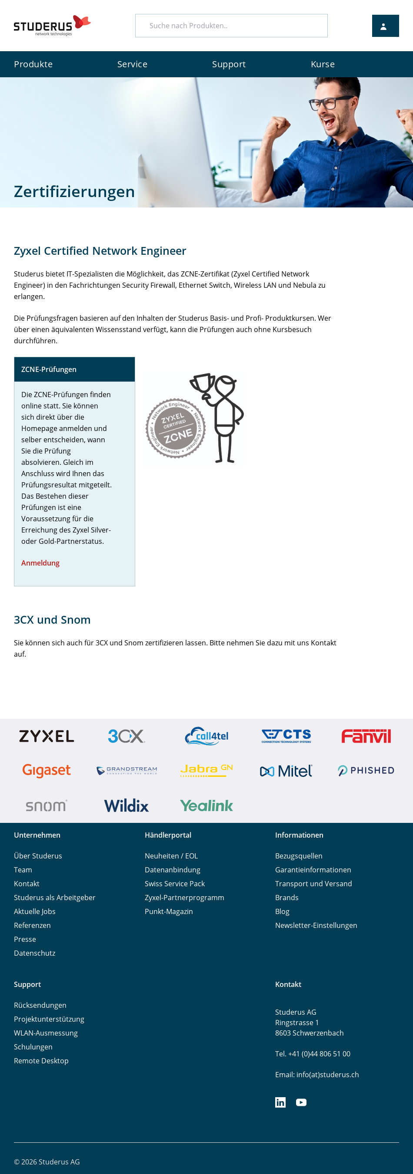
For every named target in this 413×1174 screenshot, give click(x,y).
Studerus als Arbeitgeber (55, 897)
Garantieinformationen (313, 870)
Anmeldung (40, 563)
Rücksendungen (40, 1005)
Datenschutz (34, 953)
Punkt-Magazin (169, 911)
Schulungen (33, 1047)
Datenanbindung (172, 870)
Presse (25, 939)
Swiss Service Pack (175, 883)
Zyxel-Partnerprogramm (184, 897)
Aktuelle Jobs (35, 911)
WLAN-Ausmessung (46, 1033)
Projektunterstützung (49, 1019)
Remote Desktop (41, 1060)
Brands (287, 897)
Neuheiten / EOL (171, 856)
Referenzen (32, 925)
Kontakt (27, 883)
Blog (282, 911)
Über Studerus (38, 856)
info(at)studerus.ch (327, 1074)
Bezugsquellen (299, 856)
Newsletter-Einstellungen (316, 925)
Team (23, 870)
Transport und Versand (313, 883)
